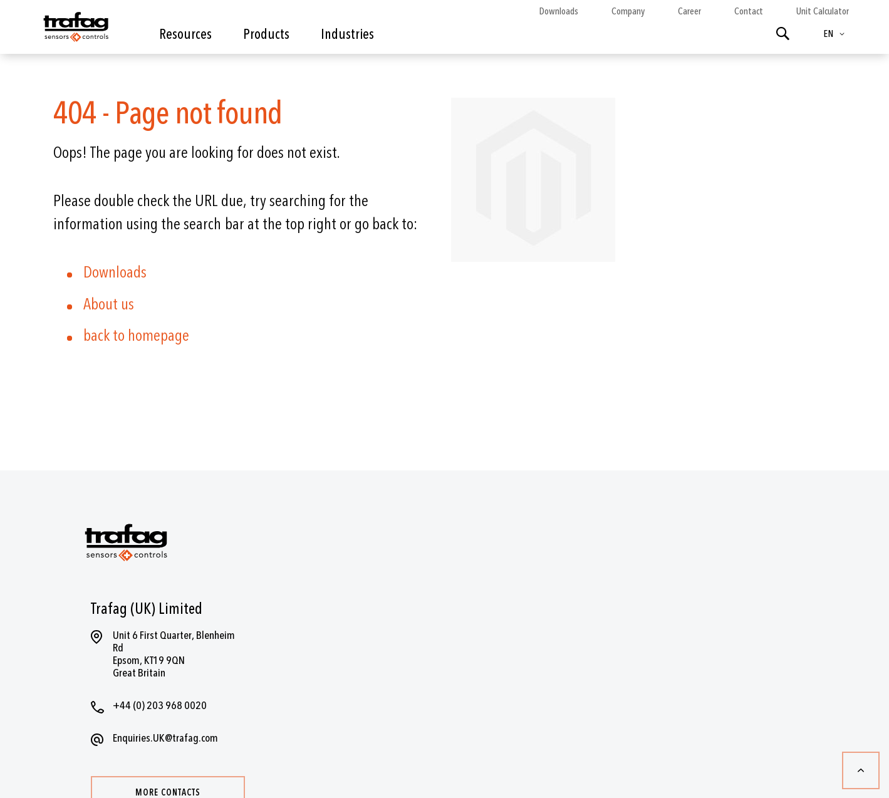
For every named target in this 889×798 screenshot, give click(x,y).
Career (689, 11)
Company (628, 11)
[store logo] (75, 30)
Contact (748, 11)
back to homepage (136, 335)
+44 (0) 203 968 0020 (160, 705)
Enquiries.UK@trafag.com (165, 738)
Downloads (558, 11)
